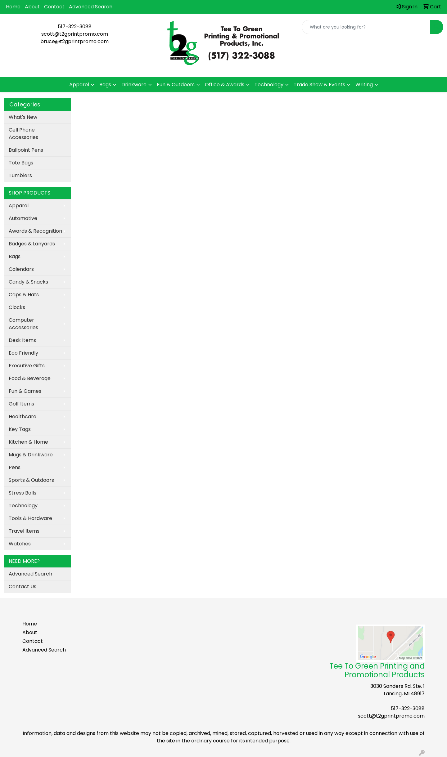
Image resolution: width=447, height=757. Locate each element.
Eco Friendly (23, 352)
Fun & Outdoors (176, 84)
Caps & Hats (24, 294)
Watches (20, 543)
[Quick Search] (366, 27)
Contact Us (22, 586)
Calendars (21, 269)
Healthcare (22, 416)
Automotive (23, 218)
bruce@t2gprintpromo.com (74, 41)
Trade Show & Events (319, 84)
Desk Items (22, 340)
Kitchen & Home (28, 442)
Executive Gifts (27, 365)
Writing (364, 84)
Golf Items (21, 403)
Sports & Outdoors (31, 480)
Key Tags (20, 429)
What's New (23, 117)
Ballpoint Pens (26, 150)
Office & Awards (224, 84)
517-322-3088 (75, 26)
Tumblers (20, 175)
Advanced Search (90, 6)
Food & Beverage (30, 378)
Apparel (79, 84)
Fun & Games (25, 391)
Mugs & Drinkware (31, 454)
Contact (54, 6)
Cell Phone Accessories (23, 133)
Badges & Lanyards (32, 243)
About (32, 6)
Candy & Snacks (28, 281)
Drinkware (134, 84)
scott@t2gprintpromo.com (74, 34)
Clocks (17, 307)
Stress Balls (22, 492)
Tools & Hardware (30, 518)
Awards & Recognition (35, 231)
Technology (269, 84)
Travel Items (24, 531)
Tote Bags (21, 162)
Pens (14, 467)
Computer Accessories (23, 323)
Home (13, 6)
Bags (105, 84)
